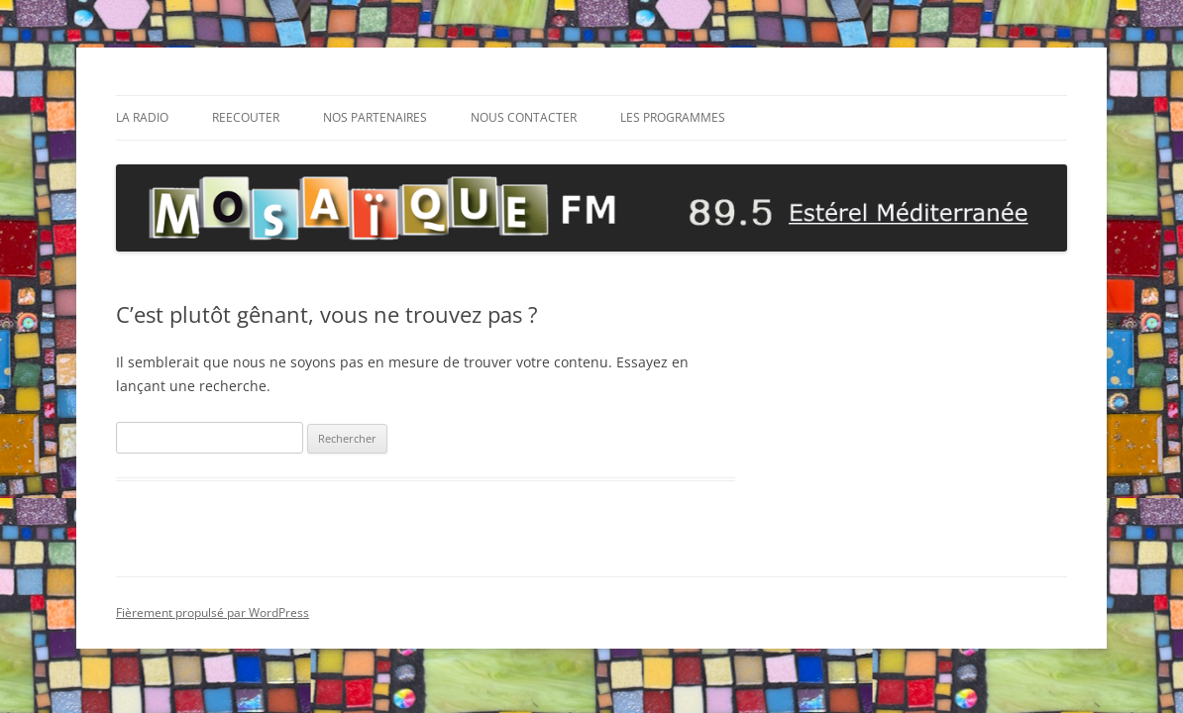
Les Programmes (672, 117)
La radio (142, 117)
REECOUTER (245, 117)
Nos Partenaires (375, 117)
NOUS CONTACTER (524, 117)
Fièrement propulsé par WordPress (212, 612)
